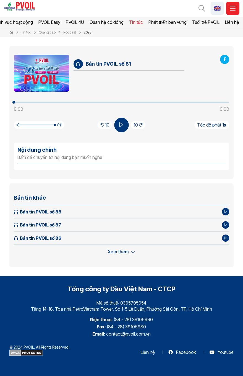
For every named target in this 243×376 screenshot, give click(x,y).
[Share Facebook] (224, 59)
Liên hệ (232, 22)
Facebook (182, 352)
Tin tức (136, 22)
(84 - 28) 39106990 (133, 319)
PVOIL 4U (75, 22)
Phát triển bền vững (167, 22)
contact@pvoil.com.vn (128, 334)
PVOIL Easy (49, 22)
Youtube (222, 352)
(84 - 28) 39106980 (126, 326)
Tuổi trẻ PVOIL (206, 22)
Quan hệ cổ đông (107, 22)
